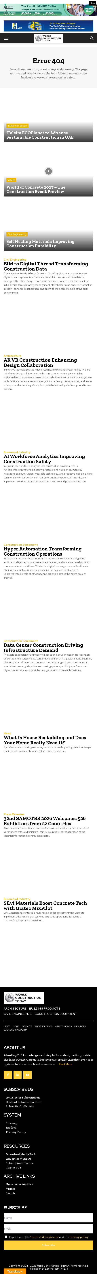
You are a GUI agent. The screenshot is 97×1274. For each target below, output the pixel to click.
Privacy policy (79, 1237)
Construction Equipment (21, 544)
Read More (65, 1064)
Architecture (12, 356)
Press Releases (14, 814)
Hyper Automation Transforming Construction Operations (43, 551)
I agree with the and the (46, 1237)
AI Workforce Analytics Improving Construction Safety (44, 458)
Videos (11, 180)
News (7, 733)
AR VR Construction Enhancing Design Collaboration (40, 362)
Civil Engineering (16, 234)
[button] (6, 38)
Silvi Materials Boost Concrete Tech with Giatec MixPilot (45, 905)
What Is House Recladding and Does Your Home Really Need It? (45, 740)
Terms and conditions (44, 1237)
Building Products (17, 125)
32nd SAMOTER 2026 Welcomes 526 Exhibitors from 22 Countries (45, 820)
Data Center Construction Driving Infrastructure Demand (43, 647)
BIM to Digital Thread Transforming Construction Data (46, 266)
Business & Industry (17, 452)
